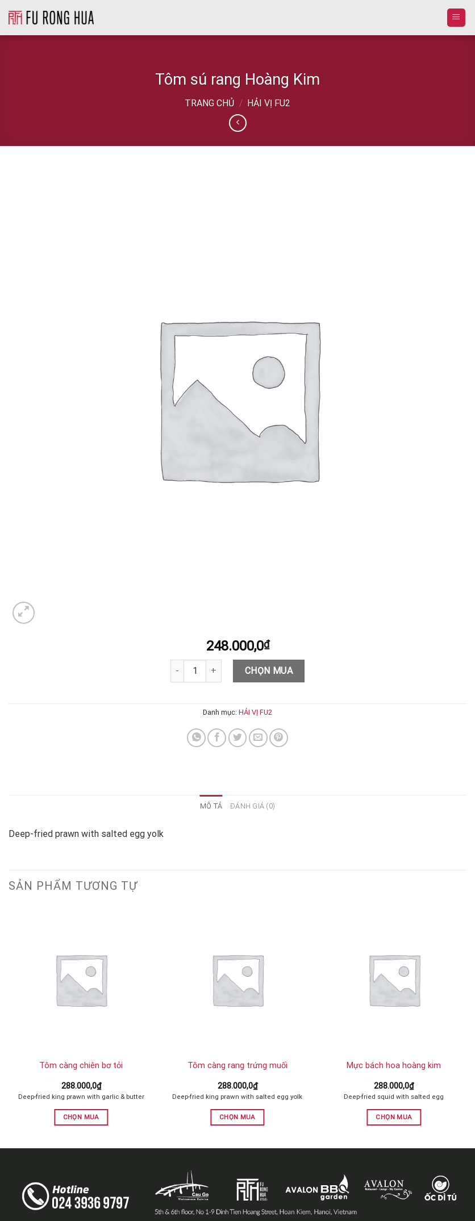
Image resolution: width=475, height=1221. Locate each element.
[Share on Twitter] (237, 737)
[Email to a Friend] (258, 737)
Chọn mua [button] (81, 1117)
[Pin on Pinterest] (278, 737)
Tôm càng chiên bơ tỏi (81, 1065)
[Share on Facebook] (216, 737)
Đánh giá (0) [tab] (252, 806)
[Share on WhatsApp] (196, 737)
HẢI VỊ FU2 (268, 103)
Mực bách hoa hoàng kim (394, 1065)
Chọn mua (269, 670)
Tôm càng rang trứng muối (238, 1065)
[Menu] (456, 18)
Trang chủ (209, 103)
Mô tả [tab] (211, 806)
